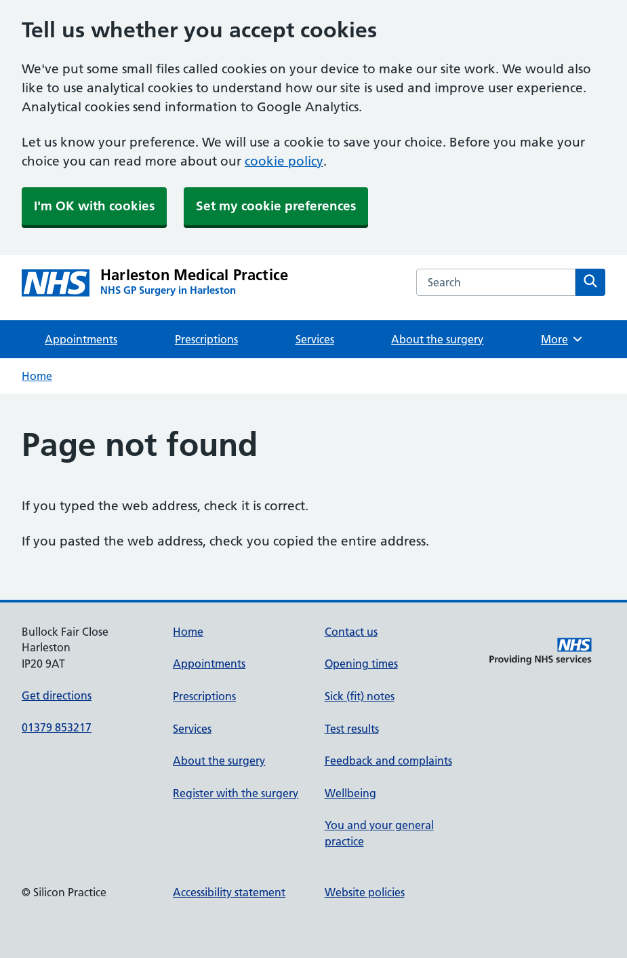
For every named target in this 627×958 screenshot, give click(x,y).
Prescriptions (206, 339)
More (562, 339)
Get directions (57, 695)
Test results (352, 728)
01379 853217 (57, 727)
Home (37, 376)
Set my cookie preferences (276, 206)
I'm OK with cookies (94, 206)
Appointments (81, 339)
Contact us (351, 631)
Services (315, 339)
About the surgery (437, 339)
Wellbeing (350, 793)
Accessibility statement (229, 892)
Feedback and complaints (388, 760)
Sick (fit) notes (360, 696)
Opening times (361, 663)
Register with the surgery (235, 793)
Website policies (365, 892)
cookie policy (284, 161)
